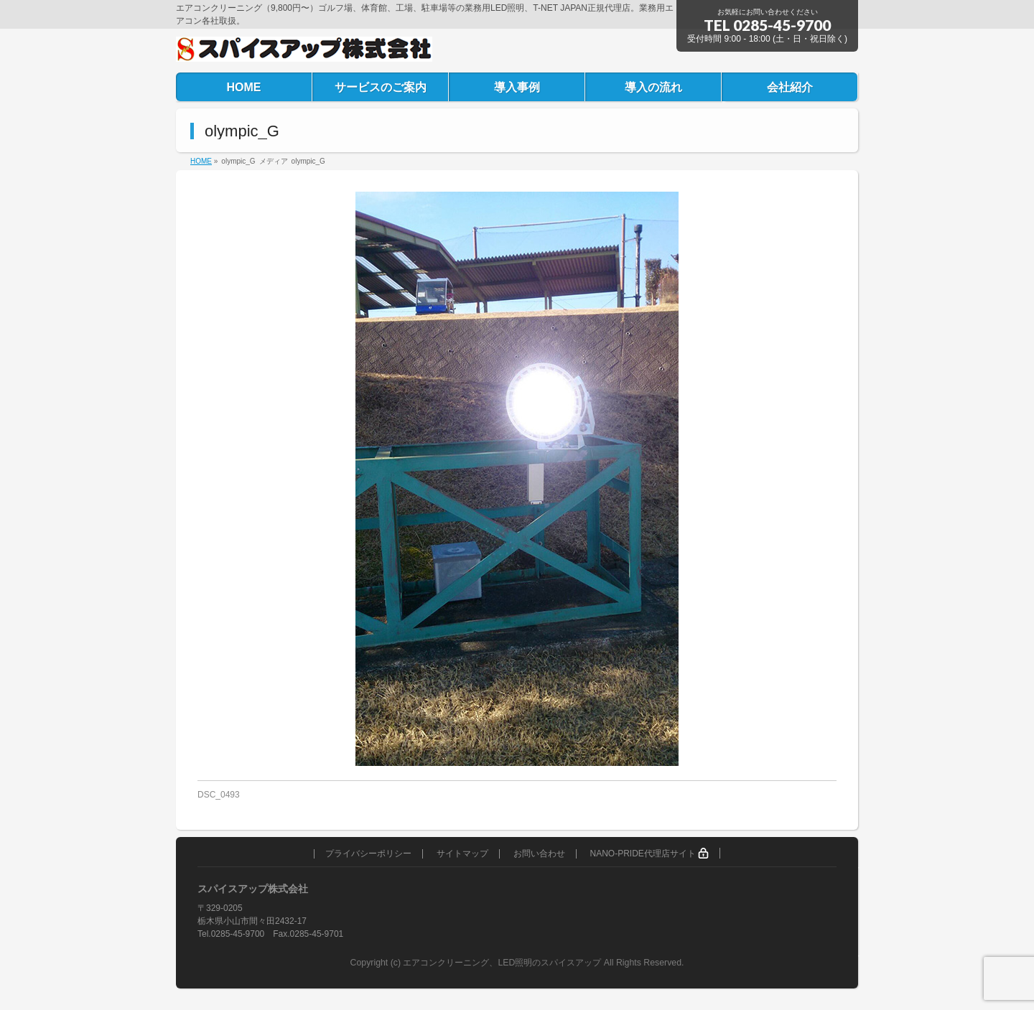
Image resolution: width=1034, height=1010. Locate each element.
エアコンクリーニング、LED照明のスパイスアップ (503, 963)
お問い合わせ (539, 854)
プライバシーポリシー (368, 854)
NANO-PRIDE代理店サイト (649, 853)
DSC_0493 (218, 795)
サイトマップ (462, 854)
